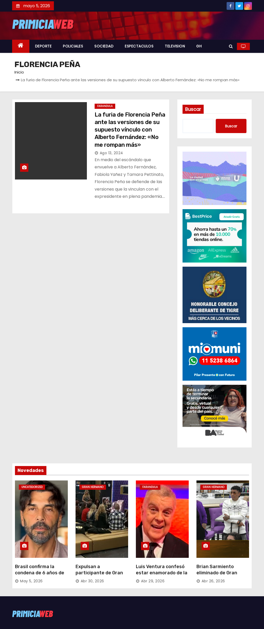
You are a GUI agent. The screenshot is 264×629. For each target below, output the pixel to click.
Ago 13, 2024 (111, 153)
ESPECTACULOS (139, 46)
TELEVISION (175, 46)
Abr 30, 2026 (92, 581)
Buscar (193, 109)
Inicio (19, 72)
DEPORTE (43, 46)
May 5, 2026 (31, 581)
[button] (231, 46)
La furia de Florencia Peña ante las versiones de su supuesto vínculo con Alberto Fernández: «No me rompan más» (130, 129)
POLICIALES (73, 46)
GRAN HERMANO (92, 487)
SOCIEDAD (103, 46)
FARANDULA (105, 106)
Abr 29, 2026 (152, 581)
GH (199, 46)
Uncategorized (32, 487)
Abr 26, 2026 (213, 581)
